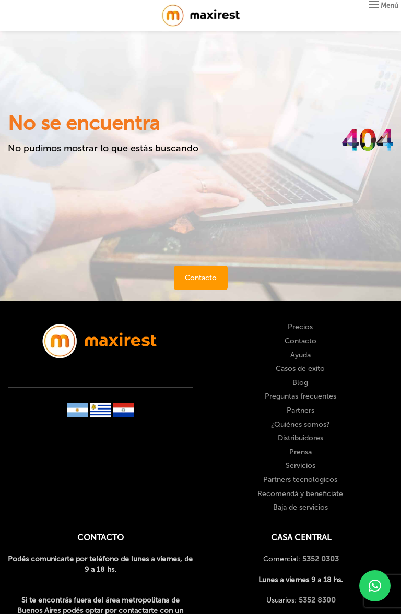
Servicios (300, 465)
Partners (300, 410)
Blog (300, 382)
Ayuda (300, 355)
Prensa (300, 452)
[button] (375, 585)
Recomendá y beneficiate (300, 493)
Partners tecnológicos (300, 479)
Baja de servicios (300, 507)
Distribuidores (300, 438)
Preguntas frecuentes (300, 396)
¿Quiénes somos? (300, 424)
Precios (300, 326)
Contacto (201, 277)
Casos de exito (300, 368)
